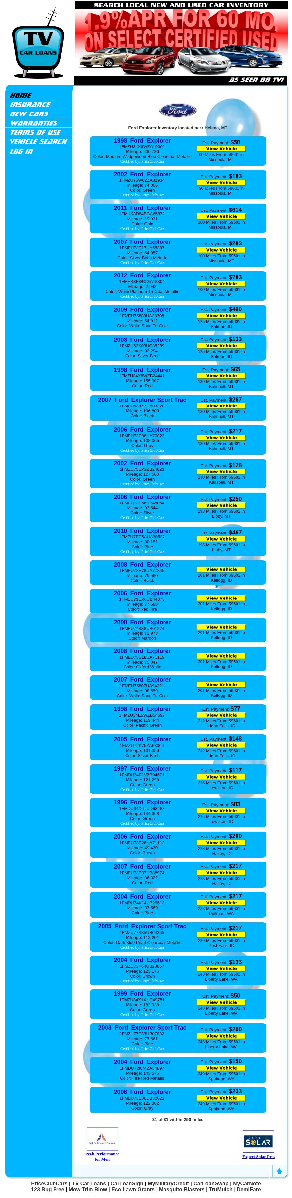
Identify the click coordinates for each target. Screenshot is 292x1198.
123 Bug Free (47, 1189)
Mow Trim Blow (88, 1189)
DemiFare (249, 1189)
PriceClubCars (49, 1183)
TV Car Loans (89, 1183)
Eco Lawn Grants (133, 1189)
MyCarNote (247, 1183)
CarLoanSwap (211, 1183)
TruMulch (221, 1189)
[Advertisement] (38, 260)
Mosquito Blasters (182, 1189)
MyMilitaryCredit (168, 1183)
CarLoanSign (126, 1183)
